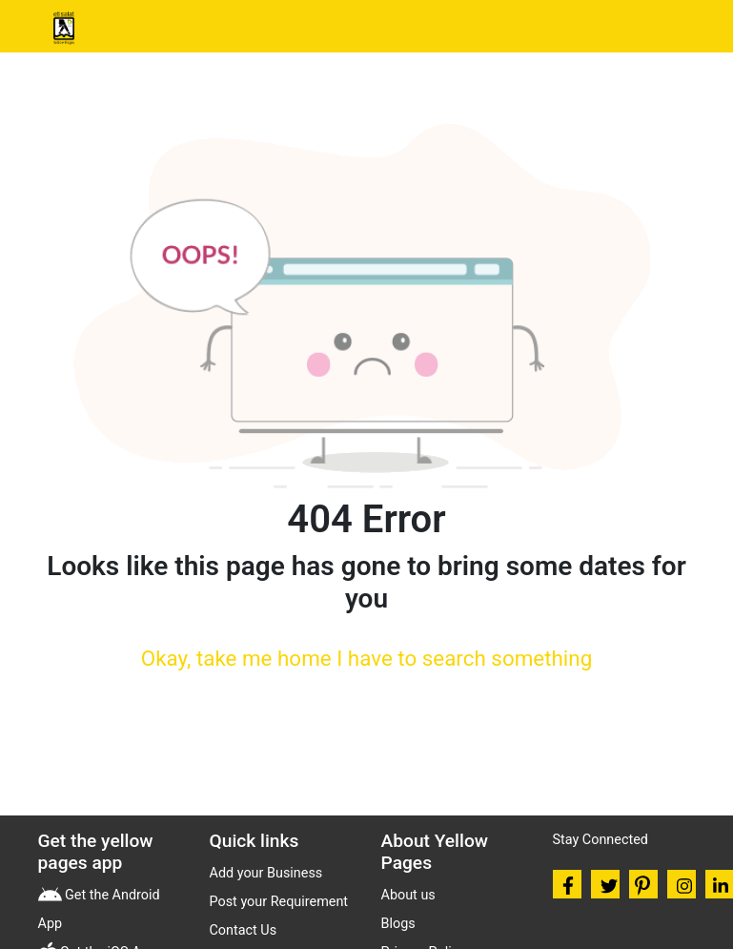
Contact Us (243, 930)
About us (408, 895)
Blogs (398, 924)
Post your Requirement (279, 902)
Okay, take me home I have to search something (366, 658)
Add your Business (266, 873)
